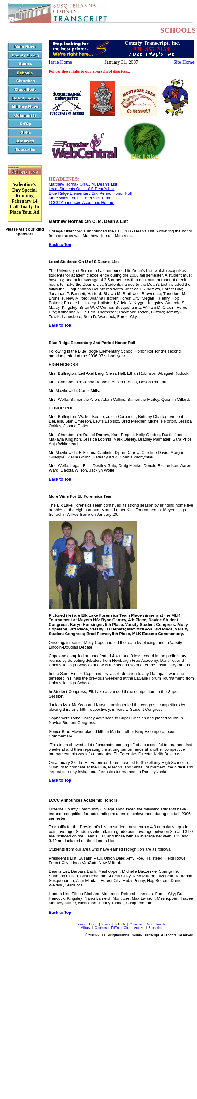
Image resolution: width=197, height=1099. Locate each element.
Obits (127, 927)
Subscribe (155, 927)
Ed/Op (115, 927)
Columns (101, 927)
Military (86, 927)
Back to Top (60, 244)
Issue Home (60, 62)
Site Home (183, 62)
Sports (105, 924)
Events (161, 924)
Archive (139, 927)
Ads (149, 924)
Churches (136, 924)
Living (93, 924)
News (81, 924)
